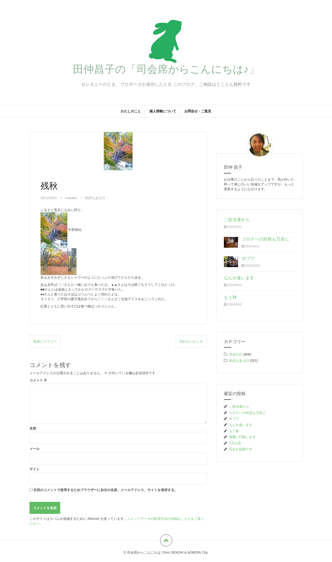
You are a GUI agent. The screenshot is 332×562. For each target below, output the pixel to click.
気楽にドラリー (45, 341)
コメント (38, 380)
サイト (34, 469)
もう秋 (230, 297)
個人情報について (162, 111)
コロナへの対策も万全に (265, 239)
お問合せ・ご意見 (197, 111)
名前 (32, 428)
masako (71, 198)
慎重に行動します (242, 437)
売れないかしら (191, 341)
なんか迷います (239, 277)
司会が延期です (240, 449)
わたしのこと (131, 111)
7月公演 (235, 443)
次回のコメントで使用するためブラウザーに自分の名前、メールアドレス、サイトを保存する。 (105, 490)
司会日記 (236, 354)
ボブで (248, 258)
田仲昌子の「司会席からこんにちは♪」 (166, 69)
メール (34, 449)
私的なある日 (96, 198)
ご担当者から (237, 219)
